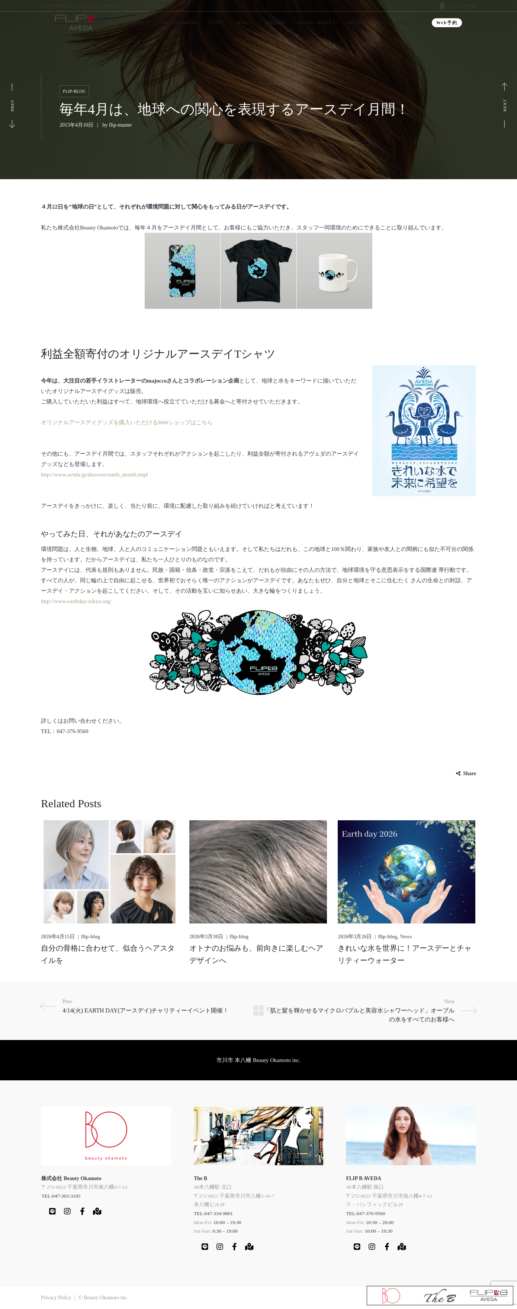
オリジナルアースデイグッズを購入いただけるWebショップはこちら (127, 422)
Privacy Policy (56, 1297)
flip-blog (74, 91)
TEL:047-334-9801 (213, 1213)
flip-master (120, 125)
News (406, 936)
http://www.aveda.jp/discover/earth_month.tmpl (94, 475)
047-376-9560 (462, 6)
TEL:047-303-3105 (60, 1196)
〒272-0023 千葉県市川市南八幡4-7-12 (84, 1187)
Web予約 (446, 22)
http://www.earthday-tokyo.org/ (76, 601)
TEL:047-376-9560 (365, 1213)
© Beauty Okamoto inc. (103, 1297)
